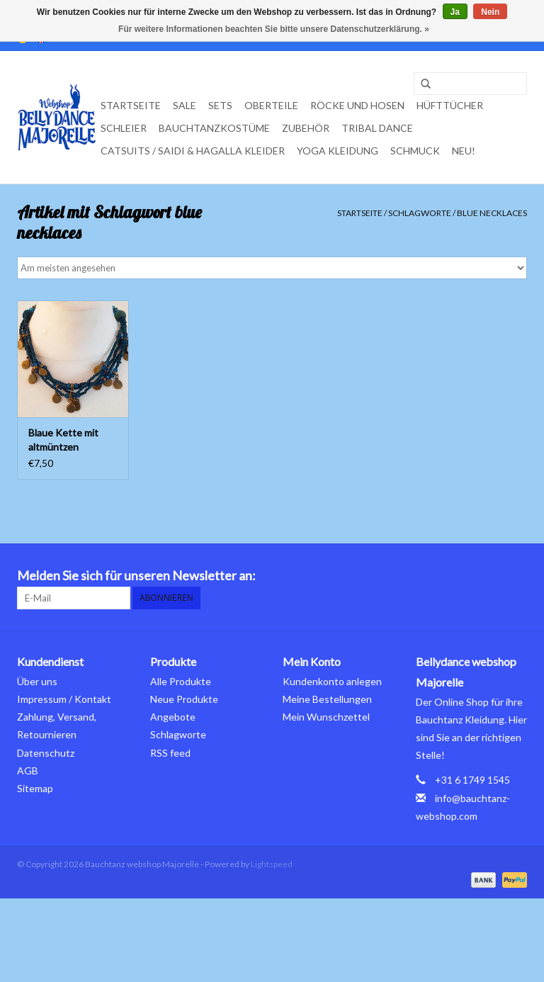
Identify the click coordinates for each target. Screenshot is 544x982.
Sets (220, 105)
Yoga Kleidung (337, 151)
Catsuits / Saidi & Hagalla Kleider (193, 151)
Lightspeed (272, 864)
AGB (27, 770)
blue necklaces (492, 213)
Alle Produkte (180, 681)
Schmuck (415, 151)
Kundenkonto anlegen (332, 681)
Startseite (131, 105)
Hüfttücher (449, 105)
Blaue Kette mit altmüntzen (63, 440)
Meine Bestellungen (327, 699)
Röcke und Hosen (357, 105)
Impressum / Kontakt (64, 699)
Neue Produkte (184, 699)
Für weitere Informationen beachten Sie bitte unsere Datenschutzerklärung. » (273, 29)
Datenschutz (45, 753)
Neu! (463, 151)
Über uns (37, 681)
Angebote (173, 717)
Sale (184, 105)
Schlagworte (419, 213)
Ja (455, 12)
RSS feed (170, 753)
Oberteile (271, 105)
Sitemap (35, 788)
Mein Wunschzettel (326, 717)
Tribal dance (377, 128)
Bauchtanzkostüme (214, 128)
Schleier (124, 128)
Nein (490, 12)
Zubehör (305, 128)
